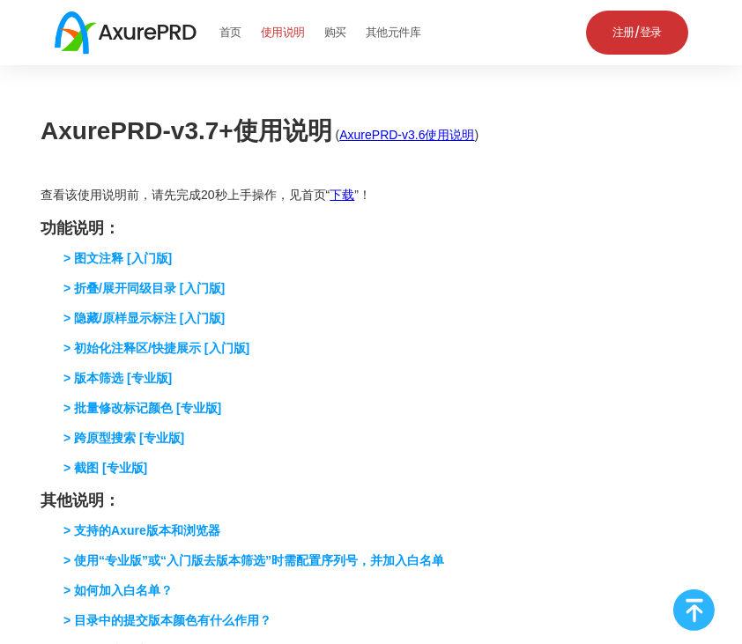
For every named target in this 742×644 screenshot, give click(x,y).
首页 (230, 32)
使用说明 (283, 32)
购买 (335, 32)
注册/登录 (637, 32)
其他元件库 (393, 32)
